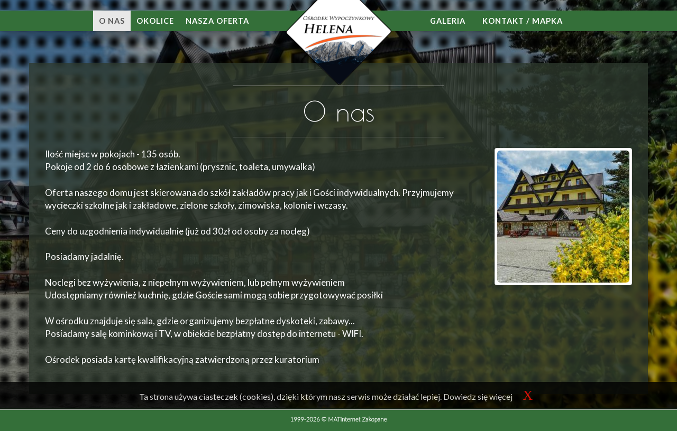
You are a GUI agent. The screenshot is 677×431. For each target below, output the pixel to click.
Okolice (155, 20)
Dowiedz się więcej (478, 396)
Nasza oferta (217, 20)
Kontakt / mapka (522, 20)
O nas (112, 20)
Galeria (447, 20)
